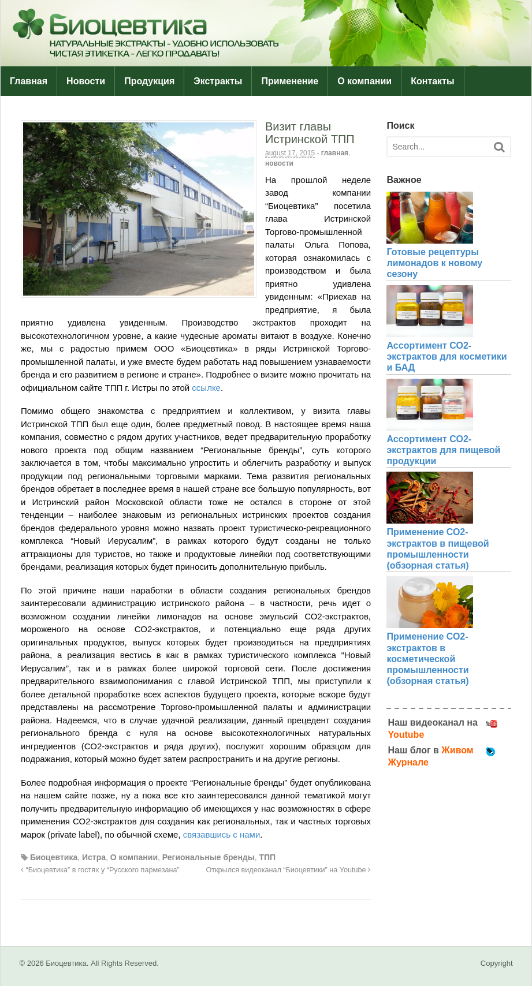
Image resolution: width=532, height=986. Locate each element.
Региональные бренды (208, 857)
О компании (364, 81)
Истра (94, 857)
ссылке (206, 388)
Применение (289, 81)
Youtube (406, 735)
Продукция (149, 81)
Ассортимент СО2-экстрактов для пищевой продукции (443, 450)
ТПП (267, 857)
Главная (28, 81)
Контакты (432, 81)
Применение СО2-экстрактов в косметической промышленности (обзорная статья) (427, 659)
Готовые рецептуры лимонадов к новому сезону (434, 263)
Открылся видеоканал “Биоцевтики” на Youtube (288, 870)
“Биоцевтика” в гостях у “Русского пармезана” (100, 870)
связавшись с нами (222, 834)
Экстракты (218, 81)
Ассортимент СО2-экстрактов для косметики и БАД (446, 356)
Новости (85, 81)
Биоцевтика (53, 857)
